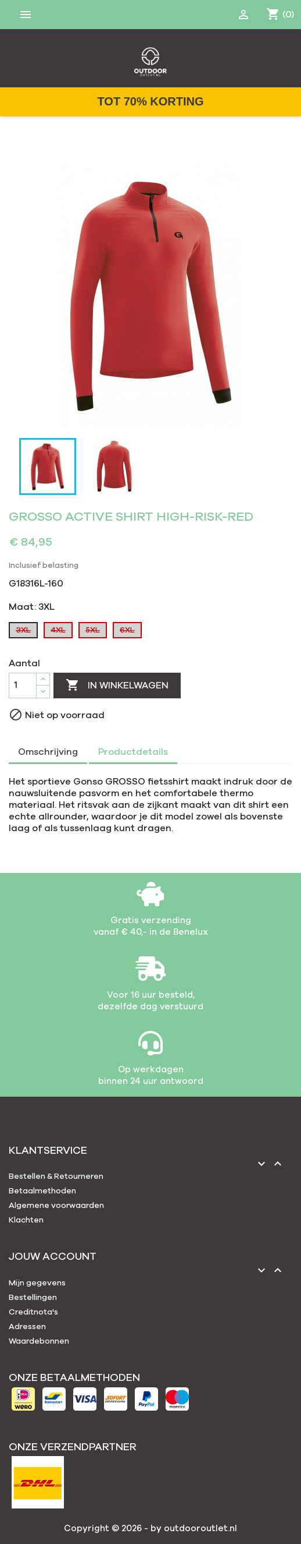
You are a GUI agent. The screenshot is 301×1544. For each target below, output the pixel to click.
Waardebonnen (39, 1341)
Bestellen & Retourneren (56, 1176)
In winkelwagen (117, 685)
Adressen (27, 1327)
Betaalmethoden (42, 1191)
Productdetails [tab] (133, 752)
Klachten (26, 1220)
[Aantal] (23, 685)
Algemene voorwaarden (56, 1206)
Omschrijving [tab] (48, 752)
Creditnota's (33, 1312)
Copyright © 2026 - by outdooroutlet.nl (150, 1528)
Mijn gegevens (37, 1283)
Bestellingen (33, 1298)
